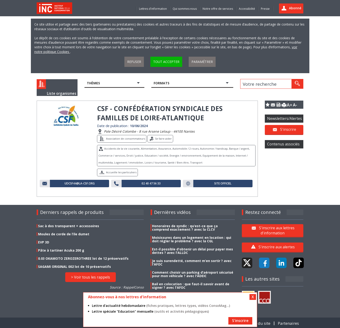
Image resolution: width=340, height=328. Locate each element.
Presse (265, 9)
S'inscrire (288, 129)
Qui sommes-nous (185, 9)
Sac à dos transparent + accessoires (68, 226)
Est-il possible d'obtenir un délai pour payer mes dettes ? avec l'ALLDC (192, 251)
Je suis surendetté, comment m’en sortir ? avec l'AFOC (192, 262)
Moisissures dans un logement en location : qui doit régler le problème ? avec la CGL (191, 239)
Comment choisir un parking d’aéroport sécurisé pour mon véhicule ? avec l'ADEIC (192, 274)
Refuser (134, 61)
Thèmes (93, 83)
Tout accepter (166, 61)
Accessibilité (247, 9)
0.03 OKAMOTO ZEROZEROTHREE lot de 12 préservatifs (83, 258)
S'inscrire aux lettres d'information (277, 230)
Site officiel (222, 183)
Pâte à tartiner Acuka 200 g (61, 250)
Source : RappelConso (127, 287)
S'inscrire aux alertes (277, 246)
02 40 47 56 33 (151, 183)
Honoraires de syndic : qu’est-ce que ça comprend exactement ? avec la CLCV (185, 228)
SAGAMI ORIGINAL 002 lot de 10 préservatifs (74, 266)
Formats (161, 83)
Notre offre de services (218, 9)
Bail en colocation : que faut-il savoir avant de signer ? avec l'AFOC (190, 286)
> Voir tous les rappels (90, 277)
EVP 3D (43, 242)
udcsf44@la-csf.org (80, 183)
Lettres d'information (153, 9)
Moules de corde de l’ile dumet (63, 234)
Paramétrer (202, 61)
